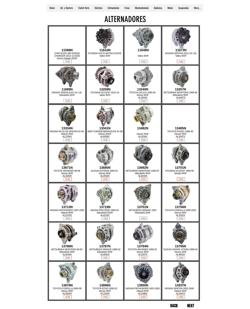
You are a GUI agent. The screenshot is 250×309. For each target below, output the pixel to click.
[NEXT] (190, 306)
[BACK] (174, 306)
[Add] (105, 61)
